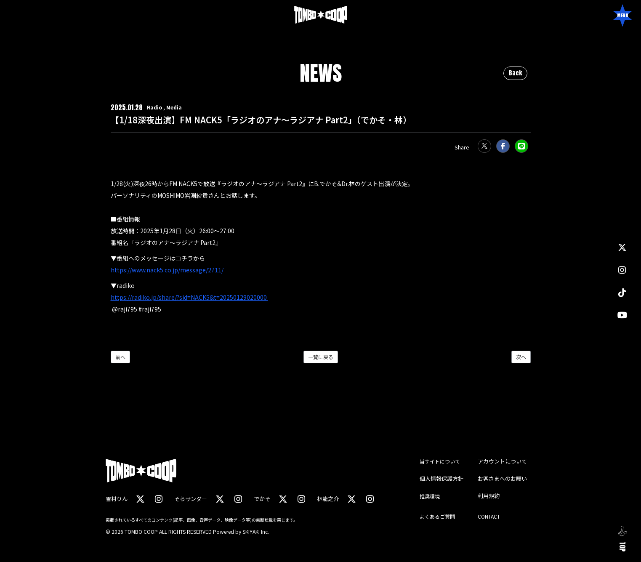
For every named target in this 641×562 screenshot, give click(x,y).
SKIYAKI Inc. (255, 531)
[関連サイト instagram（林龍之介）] (368, 498)
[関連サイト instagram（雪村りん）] (158, 498)
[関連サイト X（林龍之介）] (350, 498)
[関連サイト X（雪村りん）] (140, 498)
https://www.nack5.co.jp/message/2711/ (167, 270)
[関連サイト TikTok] (622, 292)
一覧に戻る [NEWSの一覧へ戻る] (320, 356)
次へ (521, 356)
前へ (120, 356)
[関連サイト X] (622, 247)
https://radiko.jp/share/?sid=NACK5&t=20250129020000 (189, 297)
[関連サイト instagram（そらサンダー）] (237, 498)
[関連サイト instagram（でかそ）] (300, 498)
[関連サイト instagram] (622, 270)
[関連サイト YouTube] (622, 314)
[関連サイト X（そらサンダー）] (219, 498)
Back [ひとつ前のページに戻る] (515, 73)
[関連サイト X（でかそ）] (282, 498)
